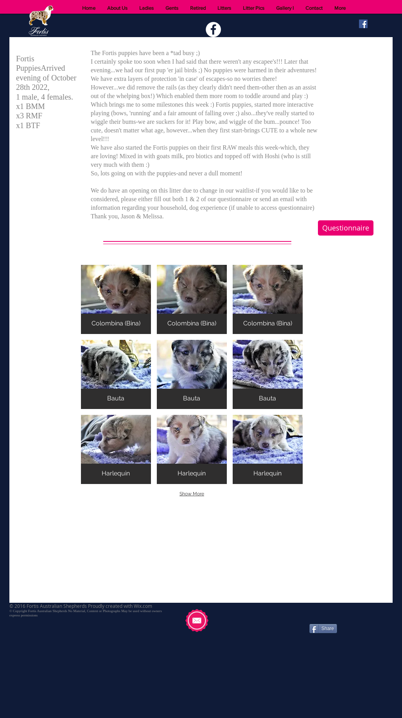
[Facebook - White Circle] (213, 29)
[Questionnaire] (345, 228)
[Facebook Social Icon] (363, 24)
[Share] (323, 628)
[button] (116, 299)
